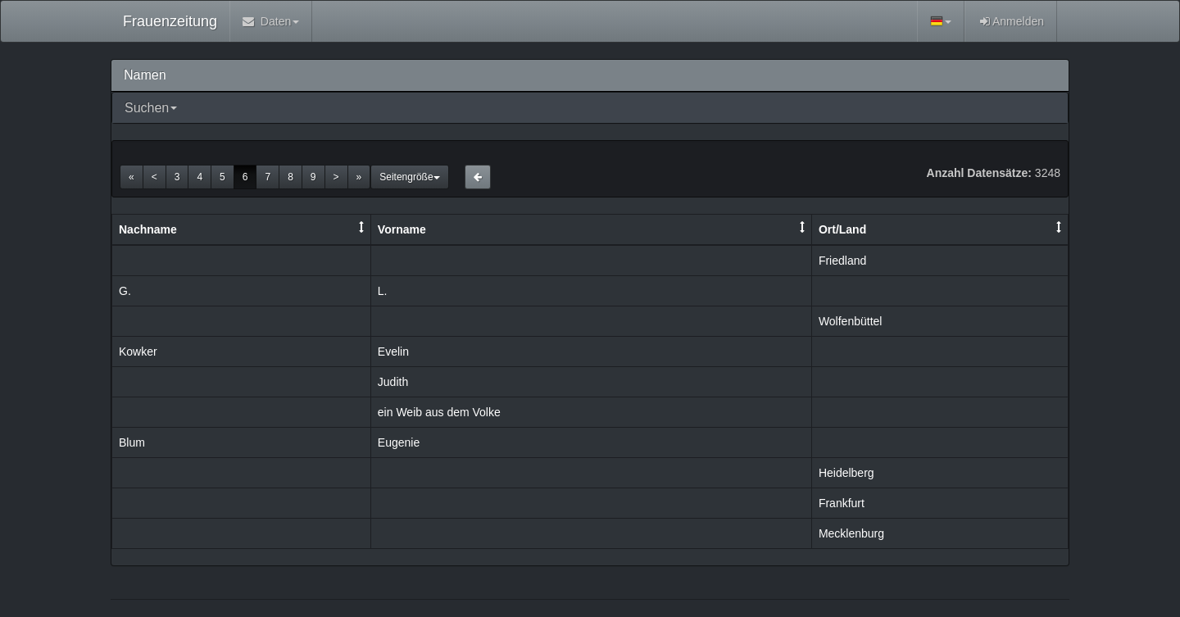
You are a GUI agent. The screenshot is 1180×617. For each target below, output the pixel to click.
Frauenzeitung (170, 21)
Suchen (147, 108)
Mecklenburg (851, 533)
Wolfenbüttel (851, 321)
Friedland (842, 260)
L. (383, 290)
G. (125, 290)
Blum (132, 442)
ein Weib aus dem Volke (439, 412)
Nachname (148, 229)
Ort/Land (842, 229)
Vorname (402, 229)
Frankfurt (842, 503)
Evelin (393, 351)
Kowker (138, 351)
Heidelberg (846, 472)
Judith (393, 381)
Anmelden (1011, 21)
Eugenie (399, 442)
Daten (271, 21)
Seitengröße (409, 177)
